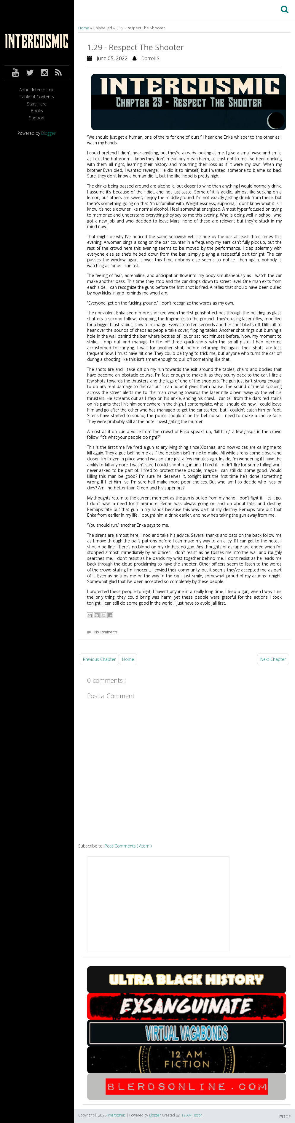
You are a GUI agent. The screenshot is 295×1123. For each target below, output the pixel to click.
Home (84, 28)
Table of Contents (37, 97)
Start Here (37, 104)
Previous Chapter (99, 659)
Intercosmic (116, 1115)
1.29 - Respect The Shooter (135, 47)
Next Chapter (273, 659)
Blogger (48, 133)
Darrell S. (150, 58)
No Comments (105, 632)
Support (37, 118)
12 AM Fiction (191, 1115)
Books (37, 110)
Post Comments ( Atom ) (128, 846)
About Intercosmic (36, 89)
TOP (285, 1116)
